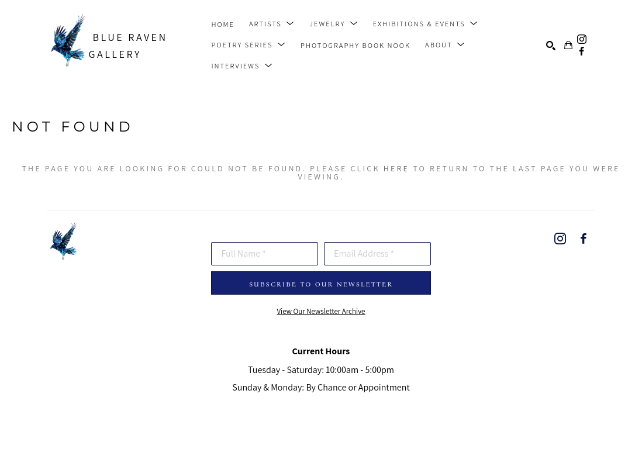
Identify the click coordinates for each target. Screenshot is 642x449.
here (396, 168)
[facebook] (582, 51)
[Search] (550, 45)
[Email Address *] (377, 253)
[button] (272, 23)
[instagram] (581, 39)
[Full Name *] (264, 253)
